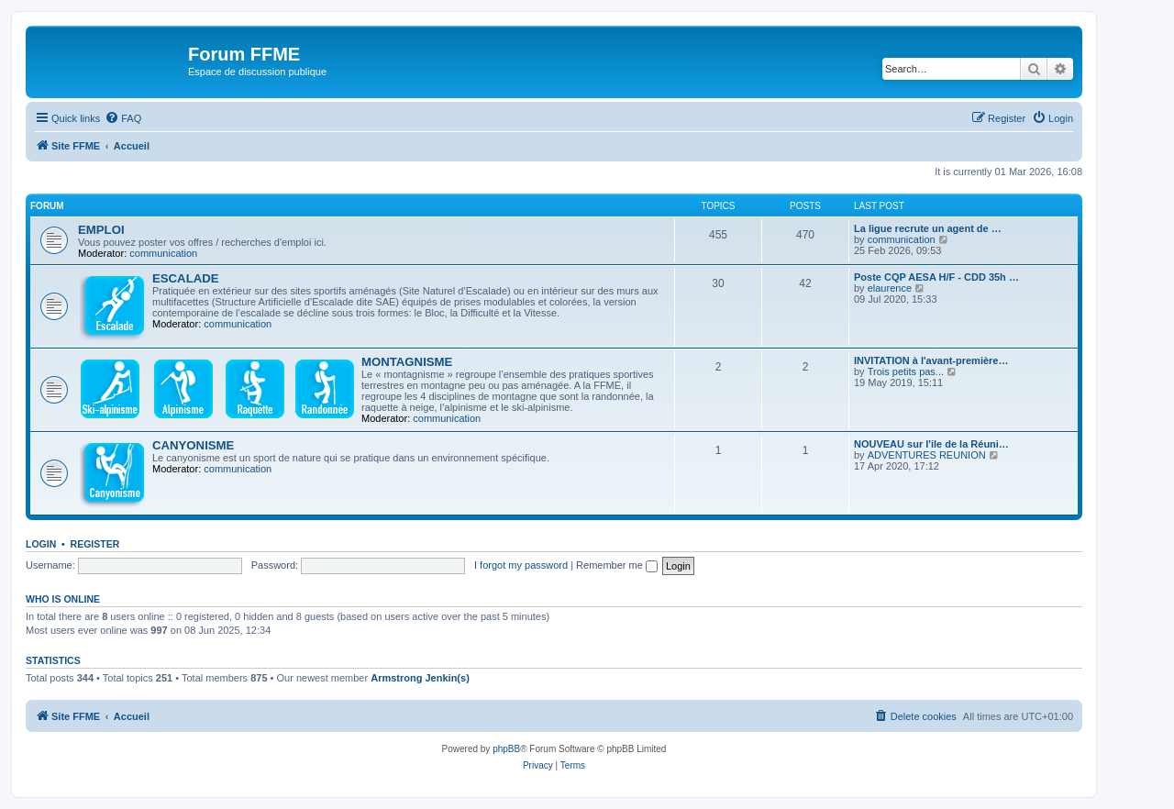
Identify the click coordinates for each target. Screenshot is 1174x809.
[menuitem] (123, 118)
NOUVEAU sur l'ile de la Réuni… (931, 443)
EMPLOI (101, 230)
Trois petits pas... (906, 371)
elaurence (890, 288)
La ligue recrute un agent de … (928, 228)
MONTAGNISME (406, 362)
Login (41, 543)
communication (163, 253)
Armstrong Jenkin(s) (420, 677)
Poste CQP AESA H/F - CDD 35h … (936, 277)
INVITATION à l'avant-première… (931, 360)
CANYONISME (193, 445)
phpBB (506, 749)
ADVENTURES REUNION (927, 454)
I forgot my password (521, 565)
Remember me (617, 565)
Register (95, 543)
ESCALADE (185, 278)
